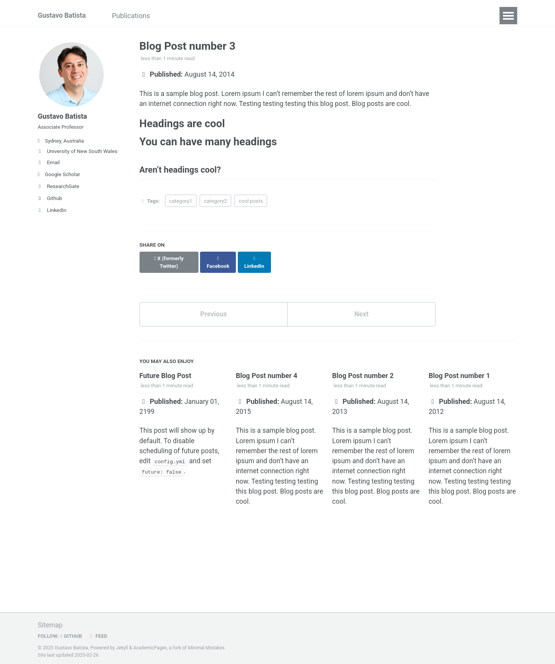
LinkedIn (52, 213)
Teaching (181, 16)
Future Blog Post (166, 371)
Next (361, 309)
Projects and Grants (239, 16)
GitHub (72, 634)
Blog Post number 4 (267, 371)
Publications (134, 16)
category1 (180, 203)
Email (49, 165)
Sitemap (50, 623)
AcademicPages (150, 646)
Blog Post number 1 (459, 371)
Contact (469, 16)
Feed (99, 634)
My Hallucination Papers (382, 16)
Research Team (307, 16)
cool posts (251, 203)
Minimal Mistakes (207, 646)
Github (50, 201)
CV (438, 16)
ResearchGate (58, 189)
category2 (215, 203)
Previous (213, 309)
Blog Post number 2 (363, 371)
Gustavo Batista (62, 16)
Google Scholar (59, 177)
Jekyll (122, 646)
